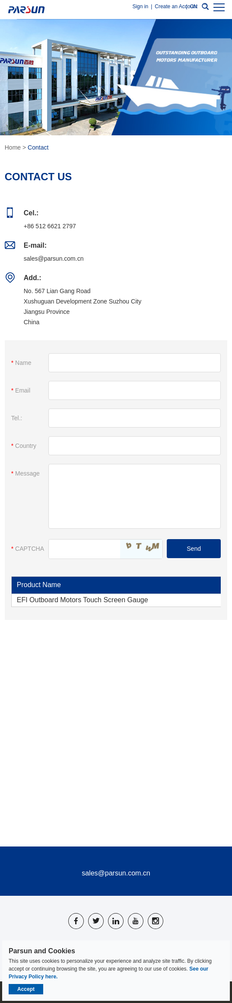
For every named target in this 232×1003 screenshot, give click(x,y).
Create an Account (176, 6)
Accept (26, 989)
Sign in (140, 6)
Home (13, 147)
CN (193, 6)
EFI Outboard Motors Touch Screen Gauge (82, 600)
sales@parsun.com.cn (54, 258)
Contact (38, 147)
